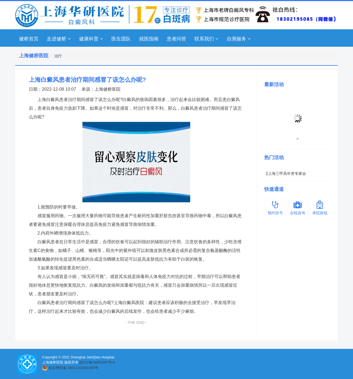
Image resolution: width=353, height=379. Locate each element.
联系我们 (206, 39)
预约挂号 (275, 208)
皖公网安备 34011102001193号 (74, 368)
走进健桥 (59, 39)
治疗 (58, 56)
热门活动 (274, 157)
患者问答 (176, 39)
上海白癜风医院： (131, 302)
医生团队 (121, 39)
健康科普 (91, 39)
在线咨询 (298, 208)
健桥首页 (29, 39)
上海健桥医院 (107, 89)
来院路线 (320, 208)
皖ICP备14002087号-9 (97, 362)
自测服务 (239, 39)
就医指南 (149, 39)
